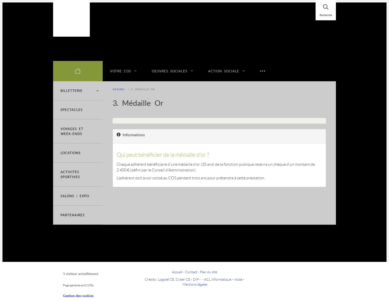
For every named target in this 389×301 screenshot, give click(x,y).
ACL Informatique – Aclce (223, 279)
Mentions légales (194, 284)
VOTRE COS (121, 71)
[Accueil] (78, 71)
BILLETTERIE (80, 90)
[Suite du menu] (263, 71)
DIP (196, 279)
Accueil (119, 89)
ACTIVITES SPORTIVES (70, 174)
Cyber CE (183, 279)
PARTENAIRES (73, 215)
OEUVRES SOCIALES (170, 71)
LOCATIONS (71, 152)
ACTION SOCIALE (224, 71)
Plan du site (208, 272)
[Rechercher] (326, 10)
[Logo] (71, 18)
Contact (191, 272)
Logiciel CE (166, 279)
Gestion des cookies (78, 296)
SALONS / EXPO (75, 195)
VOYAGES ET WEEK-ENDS (72, 131)
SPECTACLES (72, 109)
